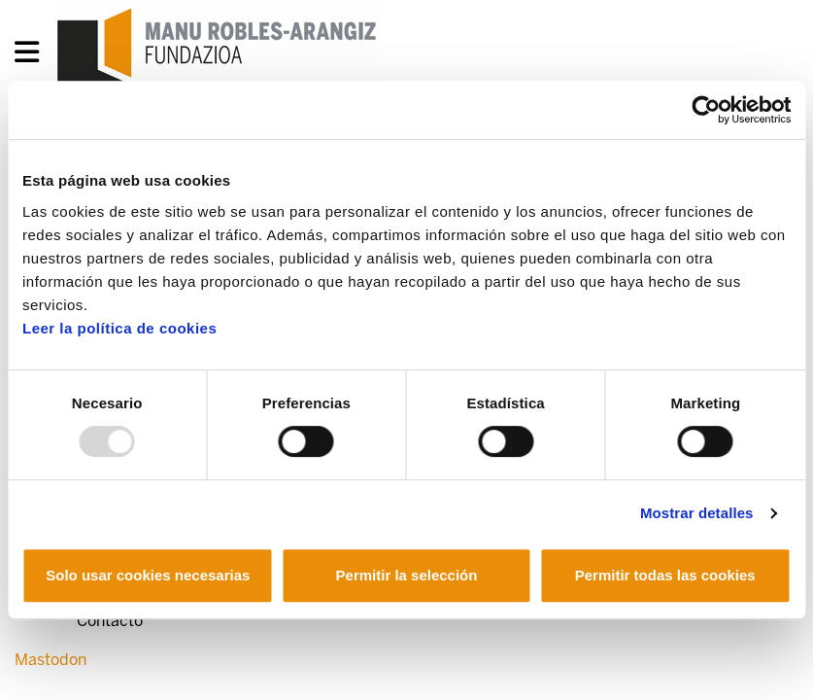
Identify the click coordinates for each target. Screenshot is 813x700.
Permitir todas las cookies (665, 575)
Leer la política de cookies (119, 328)
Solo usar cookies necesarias (148, 575)
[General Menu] (33, 56)
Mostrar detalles (697, 513)
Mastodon (50, 659)
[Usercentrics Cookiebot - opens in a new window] (706, 109)
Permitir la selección (407, 575)
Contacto (110, 621)
